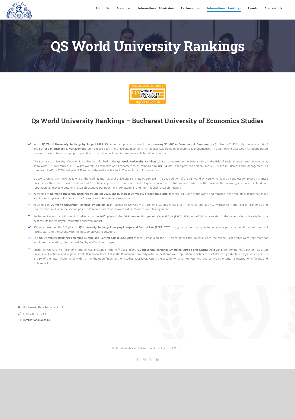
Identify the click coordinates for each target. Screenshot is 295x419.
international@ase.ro (36, 320)
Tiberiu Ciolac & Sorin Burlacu (130, 348)
